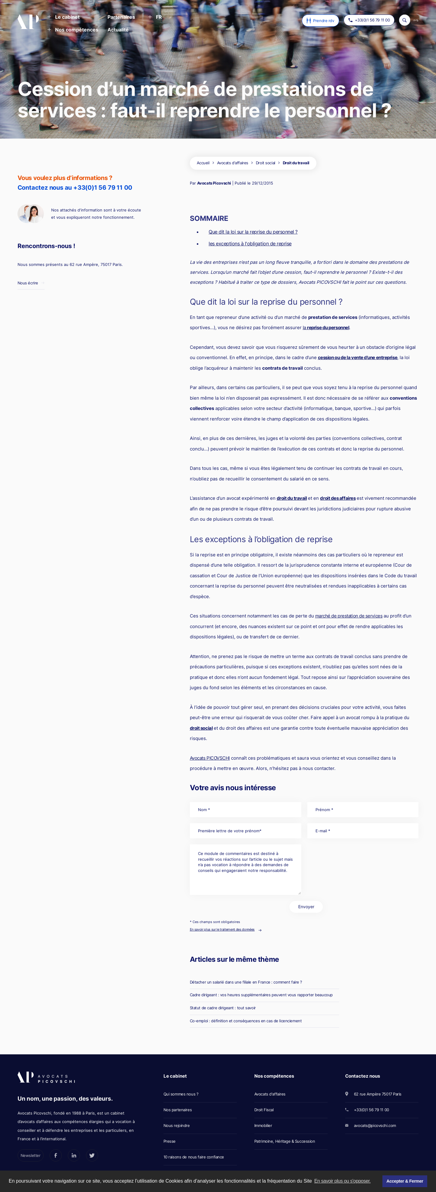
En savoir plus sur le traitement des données (222, 929)
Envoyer (306, 906)
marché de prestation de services (349, 616)
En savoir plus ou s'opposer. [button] (342, 1181)
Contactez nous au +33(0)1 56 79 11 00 (75, 187)
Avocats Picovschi (214, 183)
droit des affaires (337, 498)
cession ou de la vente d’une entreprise (357, 357)
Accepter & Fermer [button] (404, 1181)
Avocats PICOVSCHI (210, 758)
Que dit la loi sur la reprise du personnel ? (253, 232)
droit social (201, 728)
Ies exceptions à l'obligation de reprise (250, 244)
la (326, 327)
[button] (63, 17)
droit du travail (292, 498)
